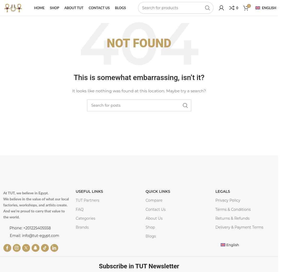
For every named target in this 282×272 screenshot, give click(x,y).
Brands (82, 231)
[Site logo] (13, 9)
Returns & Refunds (232, 222)
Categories (85, 222)
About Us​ (153, 222)
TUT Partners (87, 204)
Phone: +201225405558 (30, 231)
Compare (153, 204)
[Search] (176, 10)
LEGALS (222, 195)
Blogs (150, 239)
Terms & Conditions (233, 213)
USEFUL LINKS (89, 195)
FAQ (80, 213)
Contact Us (155, 213)
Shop (150, 231)
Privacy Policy (227, 204)
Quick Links (157, 195)
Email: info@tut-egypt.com (34, 239)
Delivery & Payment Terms (239, 231)
